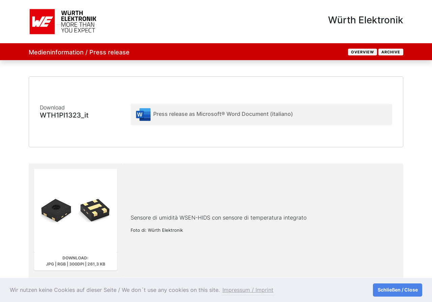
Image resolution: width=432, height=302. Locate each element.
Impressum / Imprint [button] (247, 289)
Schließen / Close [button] (398, 290)
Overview (362, 52)
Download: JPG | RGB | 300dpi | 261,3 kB (75, 261)
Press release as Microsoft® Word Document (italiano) (214, 114)
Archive (390, 52)
